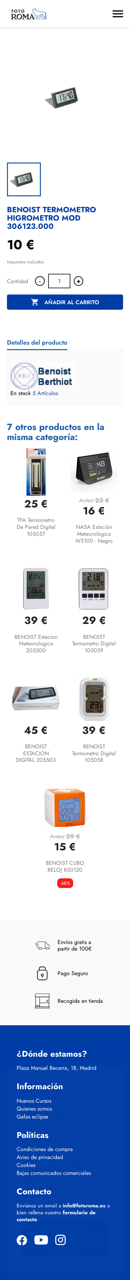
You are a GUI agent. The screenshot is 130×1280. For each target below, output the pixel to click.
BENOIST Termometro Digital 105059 (94, 644)
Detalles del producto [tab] (37, 342)
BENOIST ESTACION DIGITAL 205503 (36, 753)
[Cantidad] (59, 281)
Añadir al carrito (65, 302)
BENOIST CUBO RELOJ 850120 (65, 866)
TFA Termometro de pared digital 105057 (36, 527)
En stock (20, 393)
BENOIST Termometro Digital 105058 (94, 753)
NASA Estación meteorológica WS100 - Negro (94, 534)
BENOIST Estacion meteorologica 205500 (36, 644)
